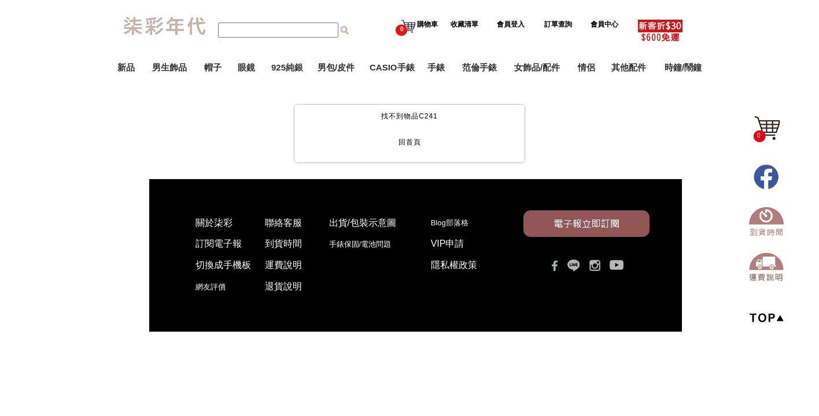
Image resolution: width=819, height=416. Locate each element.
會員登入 (511, 24)
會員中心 (605, 24)
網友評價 (210, 287)
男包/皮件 (336, 67)
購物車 (417, 24)
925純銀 (287, 67)
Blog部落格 (449, 222)
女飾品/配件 (537, 67)
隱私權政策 (454, 265)
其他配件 (628, 67)
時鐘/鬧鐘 (683, 67)
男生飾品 (169, 67)
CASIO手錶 (392, 67)
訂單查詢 (559, 24)
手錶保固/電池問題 (364, 244)
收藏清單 (465, 24)
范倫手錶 (479, 67)
